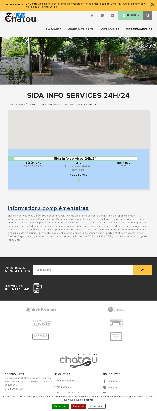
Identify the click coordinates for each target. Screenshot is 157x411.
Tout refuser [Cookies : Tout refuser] (78, 406)
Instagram (112, 387)
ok (142, 269)
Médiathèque (64, 387)
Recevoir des (17, 288)
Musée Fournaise (66, 380)
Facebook (78, 180)
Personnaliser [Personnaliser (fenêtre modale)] (96, 406)
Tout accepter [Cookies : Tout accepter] (60, 406)
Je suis (131, 15)
